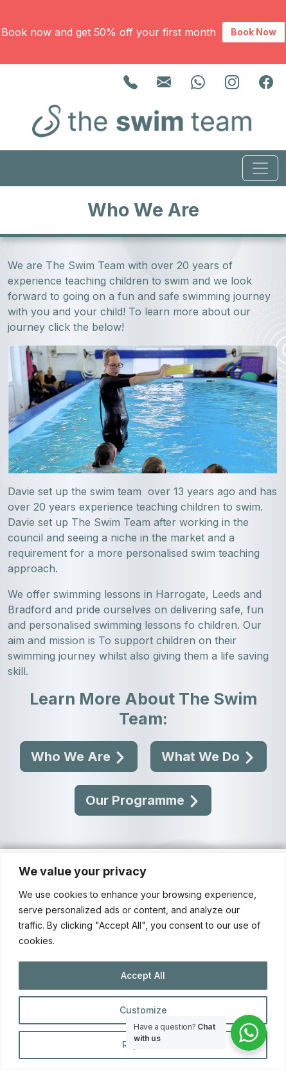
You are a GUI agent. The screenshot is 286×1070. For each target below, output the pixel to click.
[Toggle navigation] (260, 168)
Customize (143, 1009)
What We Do (208, 756)
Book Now (253, 31)
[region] (143, 961)
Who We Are (79, 756)
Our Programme (143, 800)
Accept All (143, 975)
